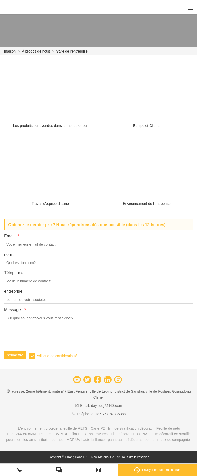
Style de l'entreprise (72, 51)
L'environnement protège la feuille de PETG (52, 428)
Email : (11, 236)
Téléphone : (15, 273)
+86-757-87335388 (110, 414)
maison (10, 51)
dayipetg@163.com (106, 405)
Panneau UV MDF (53, 434)
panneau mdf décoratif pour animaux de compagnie (149, 440)
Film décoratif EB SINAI (130, 434)
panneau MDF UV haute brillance (78, 440)
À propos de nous (36, 51)
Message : (15, 310)
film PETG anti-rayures (89, 434)
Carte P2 (98, 428)
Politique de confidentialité (56, 356)
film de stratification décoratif (130, 428)
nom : (9, 254)
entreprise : (14, 291)
